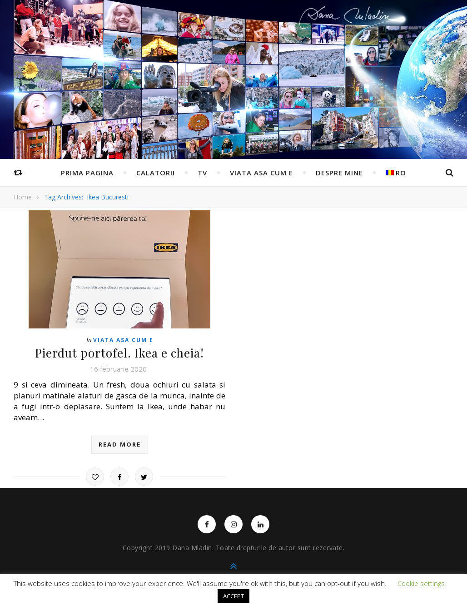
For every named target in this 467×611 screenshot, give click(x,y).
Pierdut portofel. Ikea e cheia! (119, 353)
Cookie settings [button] (421, 583)
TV (202, 172)
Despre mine (339, 172)
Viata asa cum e (261, 172)
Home (23, 197)
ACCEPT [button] (233, 596)
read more (120, 444)
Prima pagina (87, 172)
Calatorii (155, 172)
